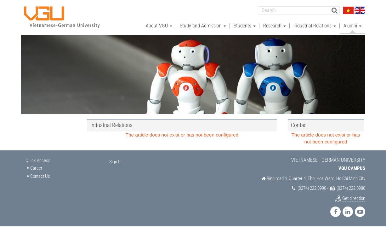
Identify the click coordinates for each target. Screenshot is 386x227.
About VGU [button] (159, 25)
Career (36, 168)
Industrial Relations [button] (314, 25)
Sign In (115, 161)
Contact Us (40, 176)
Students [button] (245, 25)
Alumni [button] (352, 25)
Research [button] (274, 25)
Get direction (353, 198)
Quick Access (38, 160)
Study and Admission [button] (203, 25)
